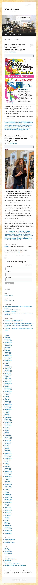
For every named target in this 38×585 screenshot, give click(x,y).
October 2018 (8, 440)
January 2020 (8, 419)
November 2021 (8, 391)
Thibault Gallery (13, 239)
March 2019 (7, 433)
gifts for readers (20, 128)
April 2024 (7, 365)
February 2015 (8, 494)
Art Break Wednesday (10, 539)
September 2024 (8, 360)
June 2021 (7, 396)
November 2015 (8, 484)
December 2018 (8, 437)
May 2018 (7, 447)
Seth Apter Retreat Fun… (17, 320)
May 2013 (7, 520)
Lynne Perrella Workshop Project (12, 309)
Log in (6, 548)
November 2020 (8, 406)
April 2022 (7, 386)
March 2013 (7, 523)
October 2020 (8, 407)
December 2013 (8, 509)
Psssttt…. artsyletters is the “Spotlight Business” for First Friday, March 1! (16, 138)
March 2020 (7, 415)
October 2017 (8, 456)
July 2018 (7, 445)
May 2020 (7, 412)
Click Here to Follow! (9, 300)
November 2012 (8, 530)
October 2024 (8, 358)
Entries (7, 549)
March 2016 (7, 481)
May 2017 (7, 465)
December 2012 (8, 528)
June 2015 (7, 491)
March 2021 (7, 399)
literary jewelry (18, 129)
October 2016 (8, 474)
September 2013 (8, 514)
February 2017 (8, 468)
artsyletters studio (14, 122)
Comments (8, 551)
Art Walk (21, 121)
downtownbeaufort (14, 126)
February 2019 (8, 435)
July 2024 (7, 363)
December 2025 (8, 340)
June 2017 (7, 463)
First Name (8, 271)
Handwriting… (8, 314)
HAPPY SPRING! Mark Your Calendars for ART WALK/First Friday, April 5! (15, 47)
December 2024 (8, 355)
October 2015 (8, 486)
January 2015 (8, 496)
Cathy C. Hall (8, 562)
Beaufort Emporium (9, 232)
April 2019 (7, 432)
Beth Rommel (8, 560)
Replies (20, 239)
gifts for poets (13, 128)
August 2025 (7, 347)
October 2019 (8, 424)
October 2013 (8, 512)
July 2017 (7, 461)
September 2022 (8, 383)
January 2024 (8, 368)
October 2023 (8, 373)
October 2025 (8, 344)
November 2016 (8, 473)
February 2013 (8, 525)
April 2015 (7, 492)
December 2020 (8, 404)
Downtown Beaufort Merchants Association (17, 125)
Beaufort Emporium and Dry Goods (21, 232)
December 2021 (8, 389)
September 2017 (8, 458)
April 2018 (7, 448)
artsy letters (21, 231)
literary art (7, 129)
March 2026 (7, 337)
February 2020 (8, 417)
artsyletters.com (12, 9)
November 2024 (8, 357)
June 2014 (7, 505)
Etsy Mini (19, 34)
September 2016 (8, 476)
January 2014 (8, 507)
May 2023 (7, 376)
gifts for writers (28, 128)
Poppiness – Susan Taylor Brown (12, 563)
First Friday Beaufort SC (11, 237)
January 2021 (8, 402)
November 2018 (8, 438)
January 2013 (8, 527)
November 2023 (8, 371)
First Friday (21, 126)
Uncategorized (12, 121)
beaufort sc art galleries (24, 122)
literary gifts (12, 129)
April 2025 (7, 348)
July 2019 (7, 427)
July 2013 (7, 517)
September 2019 (8, 425)
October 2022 (8, 381)
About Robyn (12, 34)
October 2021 (8, 393)
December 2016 (8, 471)
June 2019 (7, 429)
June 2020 (7, 411)
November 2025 (8, 342)
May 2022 (7, 384)
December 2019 (8, 420)
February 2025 (8, 352)
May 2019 (7, 430)
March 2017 (7, 466)
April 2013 (7, 522)
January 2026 (8, 339)
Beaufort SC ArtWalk (15, 123)
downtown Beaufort (27, 234)
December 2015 (8, 482)
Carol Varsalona (8, 323)
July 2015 (7, 489)
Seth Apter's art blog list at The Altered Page (15, 565)
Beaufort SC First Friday (26, 123)
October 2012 (8, 532)
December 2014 (8, 497)
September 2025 (8, 345)
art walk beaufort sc (27, 121)
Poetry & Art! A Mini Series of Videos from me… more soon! (19, 313)
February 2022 (8, 388)
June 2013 (7, 518)
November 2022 (8, 380)
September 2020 (8, 409)
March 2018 (7, 450)
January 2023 (8, 378)
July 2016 (7, 479)
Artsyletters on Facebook (11, 558)
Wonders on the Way (9, 542)
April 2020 (7, 414)
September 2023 (8, 375)
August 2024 (7, 362)
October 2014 (8, 501)
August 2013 (7, 515)
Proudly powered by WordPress (19, 579)
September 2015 (8, 487)
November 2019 (8, 422)
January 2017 (8, 469)
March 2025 (7, 350)
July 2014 (7, 504)
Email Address (9, 266)
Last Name (8, 277)
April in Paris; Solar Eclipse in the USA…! (23, 323)
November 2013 (8, 510)
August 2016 (7, 478)
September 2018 (8, 442)
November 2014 (8, 499)
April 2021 (7, 398)
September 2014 (8, 502)
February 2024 (8, 366)
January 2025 (8, 353)
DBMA (6, 125)
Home (6, 34)
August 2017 (7, 460)
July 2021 (7, 394)
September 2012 (8, 533)
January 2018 (8, 451)
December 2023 (8, 370)
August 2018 (7, 443)
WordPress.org (8, 553)
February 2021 (8, 401)
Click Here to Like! (9, 295)
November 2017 (8, 455)
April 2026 (7, 335)
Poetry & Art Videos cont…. (11, 311)
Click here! (7, 246)
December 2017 (8, 453)
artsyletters (7, 122)
